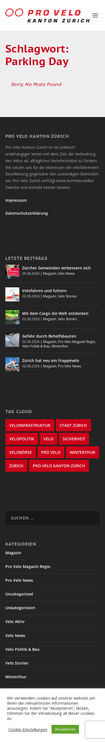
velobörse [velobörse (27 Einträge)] (20, 452)
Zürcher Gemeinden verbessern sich (56, 268)
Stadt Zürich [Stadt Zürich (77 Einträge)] (73, 425)
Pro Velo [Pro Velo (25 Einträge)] (50, 452)
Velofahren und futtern (44, 290)
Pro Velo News (69, 366)
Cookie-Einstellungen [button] (27, 729)
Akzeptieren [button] (65, 729)
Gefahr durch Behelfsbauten (49, 336)
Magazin (49, 273)
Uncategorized (19, 594)
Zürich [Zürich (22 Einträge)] (16, 465)
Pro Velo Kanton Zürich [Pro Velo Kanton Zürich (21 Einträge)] (59, 465)
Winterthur (60, 346)
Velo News (66, 273)
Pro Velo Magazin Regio (76, 341)
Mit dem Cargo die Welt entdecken (55, 313)
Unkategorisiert (20, 607)
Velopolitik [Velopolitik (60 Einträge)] (21, 438)
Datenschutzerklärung (26, 213)
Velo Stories (67, 296)
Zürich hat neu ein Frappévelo (50, 360)
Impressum (16, 200)
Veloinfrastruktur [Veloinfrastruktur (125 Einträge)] (29, 425)
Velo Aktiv (14, 621)
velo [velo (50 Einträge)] (48, 438)
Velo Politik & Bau (36, 346)
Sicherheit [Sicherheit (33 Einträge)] (74, 438)
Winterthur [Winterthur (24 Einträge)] (82, 452)
